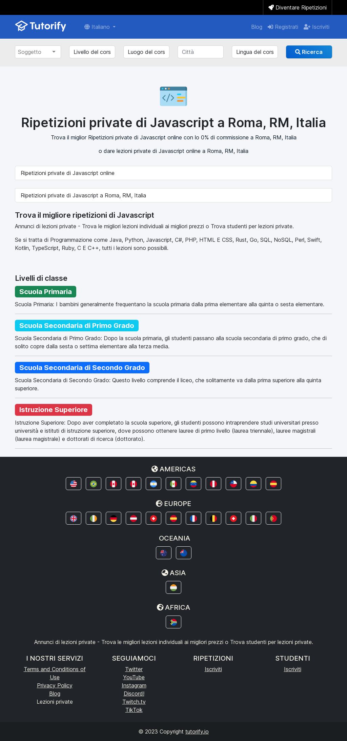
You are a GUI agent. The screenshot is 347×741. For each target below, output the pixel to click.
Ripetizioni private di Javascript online (68, 173)
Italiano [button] (97, 26)
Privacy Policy (55, 685)
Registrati (283, 26)
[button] (73, 483)
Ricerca (309, 51)
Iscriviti (316, 26)
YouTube (134, 677)
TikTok (134, 709)
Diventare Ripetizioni (297, 7)
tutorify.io (197, 731)
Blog (256, 26)
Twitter (134, 669)
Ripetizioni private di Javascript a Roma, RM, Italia (83, 195)
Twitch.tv (134, 701)
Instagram (134, 685)
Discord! (134, 693)
